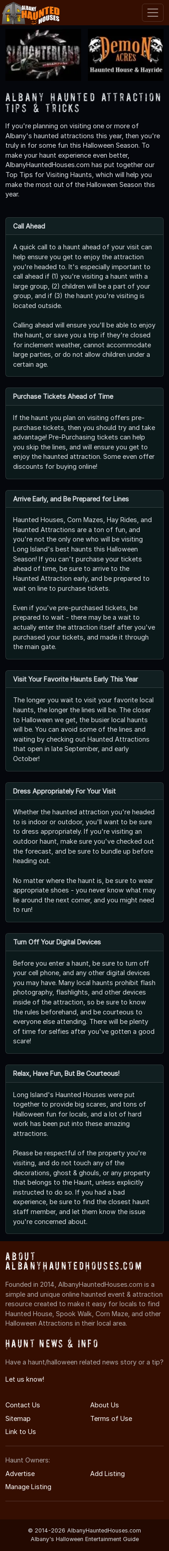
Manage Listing (28, 1486)
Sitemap (18, 1418)
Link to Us (20, 1431)
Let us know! (24, 1379)
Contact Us (22, 1405)
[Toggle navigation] (153, 13)
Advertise (20, 1473)
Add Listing (107, 1473)
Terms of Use (111, 1418)
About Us (104, 1405)
